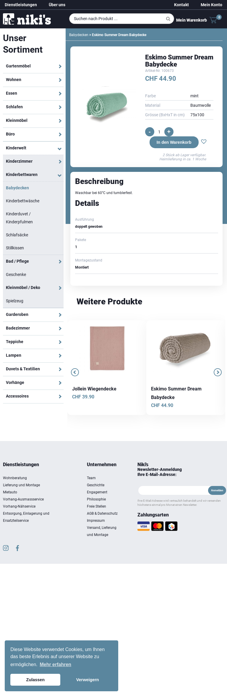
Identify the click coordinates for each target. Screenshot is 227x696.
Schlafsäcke (17, 234)
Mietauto (10, 492)
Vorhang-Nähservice (19, 506)
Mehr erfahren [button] (55, 664)
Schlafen (14, 106)
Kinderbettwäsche (22, 200)
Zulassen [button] (35, 679)
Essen (11, 93)
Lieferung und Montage (21, 485)
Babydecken (17, 187)
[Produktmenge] (159, 132)
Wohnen (13, 79)
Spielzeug (14, 300)
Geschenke (16, 274)
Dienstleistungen (21, 4)
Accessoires (17, 396)
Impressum (96, 521)
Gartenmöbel (18, 66)
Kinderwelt (16, 148)
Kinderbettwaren (22, 174)
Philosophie (96, 499)
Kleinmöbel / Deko (23, 287)
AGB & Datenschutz (102, 513)
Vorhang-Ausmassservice (23, 499)
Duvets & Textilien (23, 368)
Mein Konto (211, 4)
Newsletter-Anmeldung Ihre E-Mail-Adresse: (159, 472)
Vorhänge (15, 382)
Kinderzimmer (19, 161)
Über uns (57, 4)
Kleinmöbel (16, 120)
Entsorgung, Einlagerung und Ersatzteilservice (26, 517)
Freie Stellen (96, 506)
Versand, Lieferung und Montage (101, 531)
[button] (203, 142)
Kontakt (181, 4)
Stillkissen (15, 248)
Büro (10, 134)
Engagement (97, 492)
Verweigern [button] (87, 679)
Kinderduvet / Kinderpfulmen (19, 217)
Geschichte (95, 485)
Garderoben (17, 314)
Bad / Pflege (17, 261)
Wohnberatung (15, 478)
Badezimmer (18, 328)
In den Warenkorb (174, 142)
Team (91, 478)
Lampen (13, 355)
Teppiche (14, 341)
